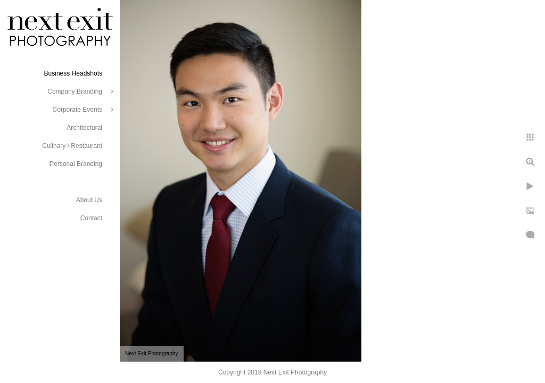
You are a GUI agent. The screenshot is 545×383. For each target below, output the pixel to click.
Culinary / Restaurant (72, 145)
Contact (91, 218)
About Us (89, 200)
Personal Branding (75, 164)
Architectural (84, 127)
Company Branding (74, 91)
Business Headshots (73, 73)
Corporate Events (77, 109)
